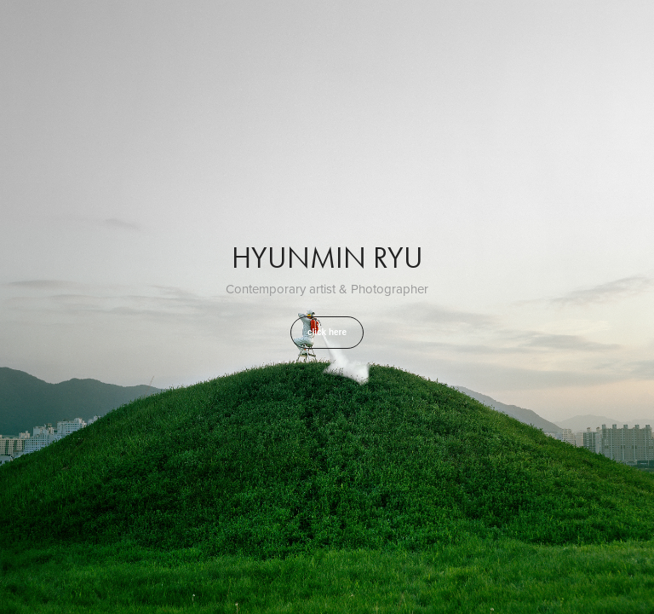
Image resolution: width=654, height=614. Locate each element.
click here (327, 332)
